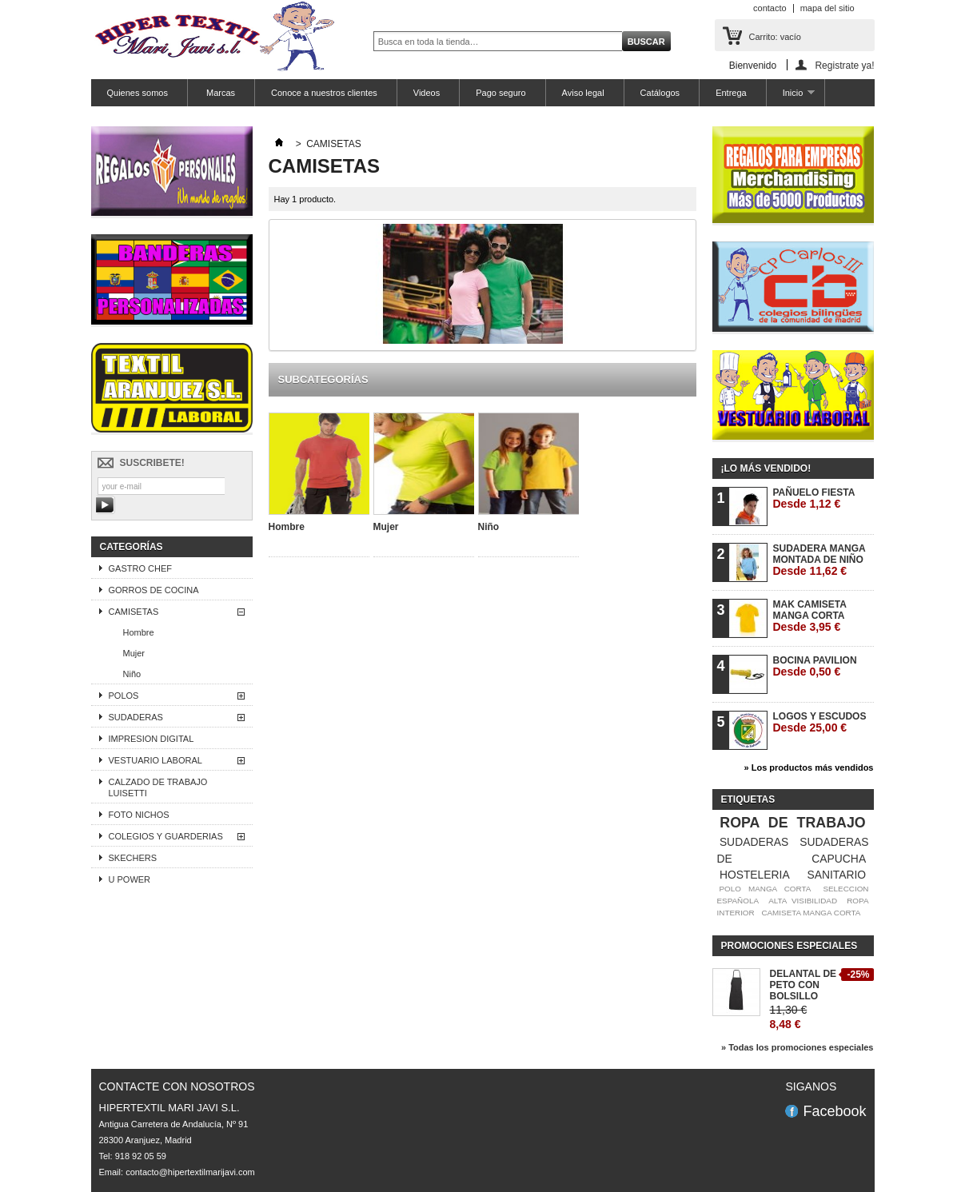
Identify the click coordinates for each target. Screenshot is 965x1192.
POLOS (124, 695)
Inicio (791, 97)
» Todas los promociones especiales (797, 1047)
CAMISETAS (134, 611)
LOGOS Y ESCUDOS (820, 722)
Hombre (138, 632)
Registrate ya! (844, 65)
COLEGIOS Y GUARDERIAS (166, 836)
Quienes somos (137, 93)
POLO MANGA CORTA (765, 888)
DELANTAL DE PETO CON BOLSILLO (803, 985)
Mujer (134, 653)
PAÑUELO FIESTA (814, 498)
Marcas (219, 93)
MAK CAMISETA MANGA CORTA (810, 616)
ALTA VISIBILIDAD (802, 900)
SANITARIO (836, 874)
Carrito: (775, 37)
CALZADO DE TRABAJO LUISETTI (158, 787)
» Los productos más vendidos (809, 767)
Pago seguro (500, 93)
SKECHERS (133, 858)
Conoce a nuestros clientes (324, 93)
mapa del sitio (827, 8)
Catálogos (660, 93)
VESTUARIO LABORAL (155, 760)
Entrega (731, 93)
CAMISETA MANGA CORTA (810, 912)
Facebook (834, 1111)
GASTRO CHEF (140, 568)
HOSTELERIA (755, 874)
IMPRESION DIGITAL (151, 739)
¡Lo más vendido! (766, 468)
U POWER (130, 879)
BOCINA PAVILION (815, 666)
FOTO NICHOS (139, 814)
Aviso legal (583, 93)
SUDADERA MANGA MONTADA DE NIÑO (819, 560)
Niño (132, 674)
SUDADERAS (136, 717)
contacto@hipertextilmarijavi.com (190, 1172)
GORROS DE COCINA (154, 590)
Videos (426, 93)
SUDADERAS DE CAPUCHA (793, 850)
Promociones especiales (789, 945)
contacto (770, 8)
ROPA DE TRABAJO (792, 823)
